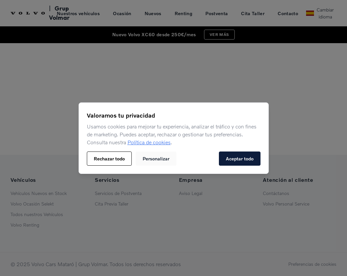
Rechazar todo (109, 158)
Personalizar (156, 158)
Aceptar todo (240, 158)
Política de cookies (149, 142)
